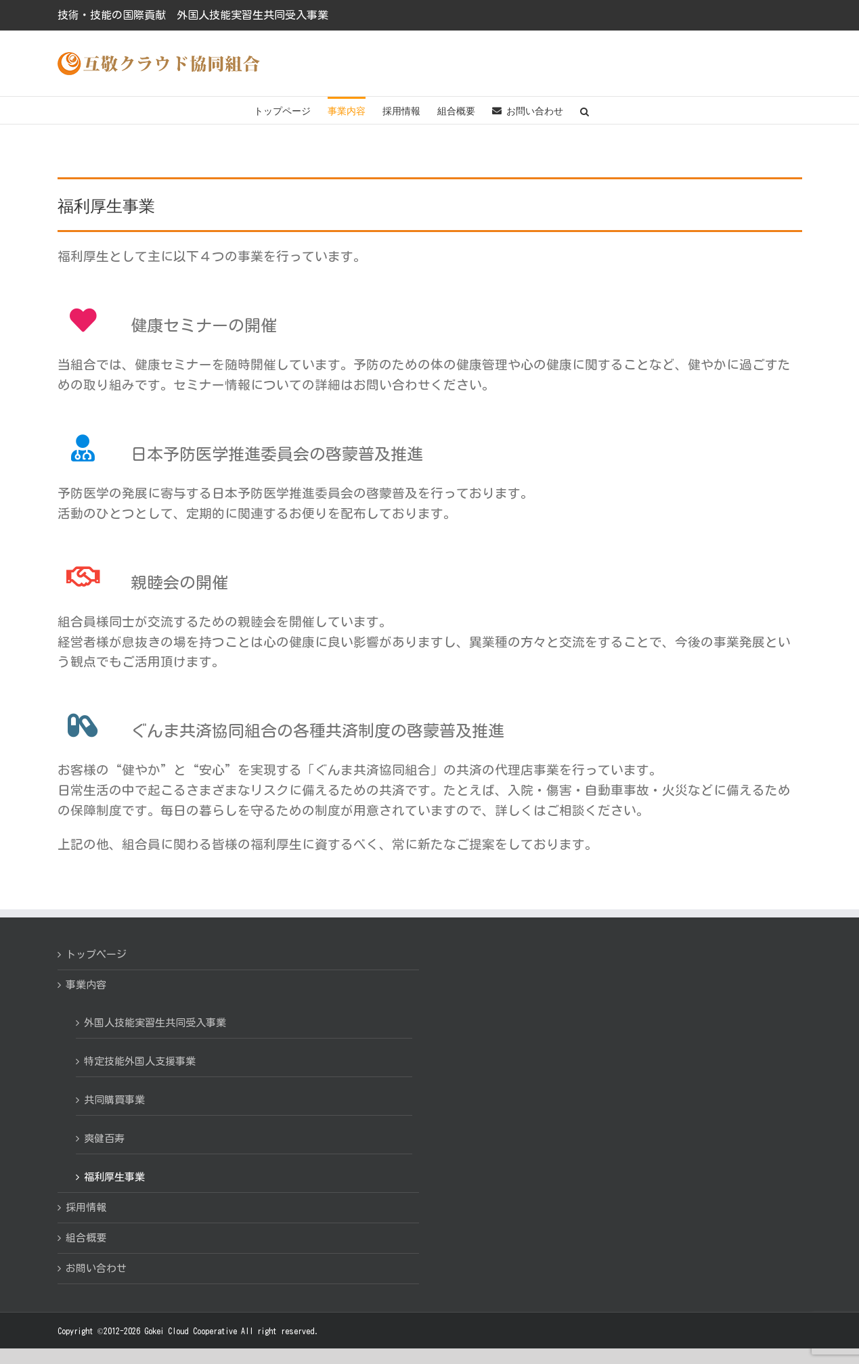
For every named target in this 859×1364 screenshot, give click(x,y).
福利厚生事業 (114, 1177)
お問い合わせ (96, 1268)
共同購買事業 (114, 1100)
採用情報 (86, 1207)
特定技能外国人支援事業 (140, 1061)
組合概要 (86, 1238)
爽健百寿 (104, 1138)
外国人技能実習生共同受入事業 (155, 1023)
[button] (584, 110)
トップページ (96, 954)
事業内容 (86, 985)
